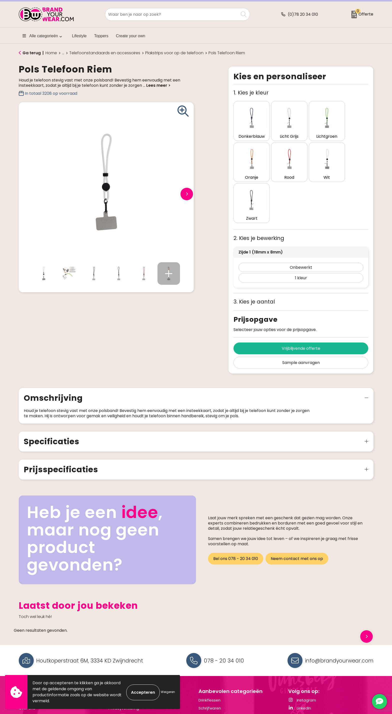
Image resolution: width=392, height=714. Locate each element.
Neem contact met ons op (298, 509)
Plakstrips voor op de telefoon (174, 53)
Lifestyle (79, 36)
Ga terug (31, 53)
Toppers (101, 36)
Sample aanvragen (301, 314)
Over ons (27, 659)
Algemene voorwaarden (131, 651)
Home (51, 53)
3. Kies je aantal (254, 253)
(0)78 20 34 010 (303, 14)
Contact (27, 651)
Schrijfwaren (209, 659)
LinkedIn (299, 659)
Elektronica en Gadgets (220, 667)
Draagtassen (210, 675)
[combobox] (172, 14)
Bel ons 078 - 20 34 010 (235, 509)
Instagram (302, 651)
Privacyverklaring (123, 659)
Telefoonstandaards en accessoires (104, 53)
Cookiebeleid (120, 667)
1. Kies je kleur (251, 92)
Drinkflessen (209, 651)
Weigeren (168, 692)
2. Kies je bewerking (259, 189)
